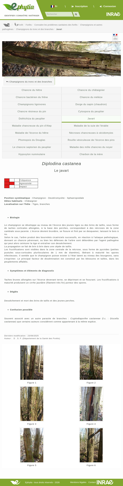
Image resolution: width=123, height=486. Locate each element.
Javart (59, 29)
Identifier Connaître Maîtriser (21, 16)
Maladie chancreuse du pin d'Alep (32, 125)
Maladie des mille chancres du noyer (91, 147)
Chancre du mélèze (91, 97)
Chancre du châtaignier (91, 90)
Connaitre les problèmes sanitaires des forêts (55, 25)
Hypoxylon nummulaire (31, 154)
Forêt (18, 25)
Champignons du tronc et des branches (35, 29)
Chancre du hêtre (32, 90)
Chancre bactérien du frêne (32, 97)
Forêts (29, 25)
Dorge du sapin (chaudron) (91, 104)
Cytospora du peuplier (91, 111)
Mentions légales (78, 482)
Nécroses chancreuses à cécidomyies (91, 133)
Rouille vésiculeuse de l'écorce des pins (91, 140)
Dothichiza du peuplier (32, 118)
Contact (92, 482)
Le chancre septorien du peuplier (32, 147)
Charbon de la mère (91, 154)
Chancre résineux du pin (31, 111)
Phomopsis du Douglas (31, 140)
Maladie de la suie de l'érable (91, 125)
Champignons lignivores (32, 104)
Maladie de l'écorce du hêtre (31, 133)
